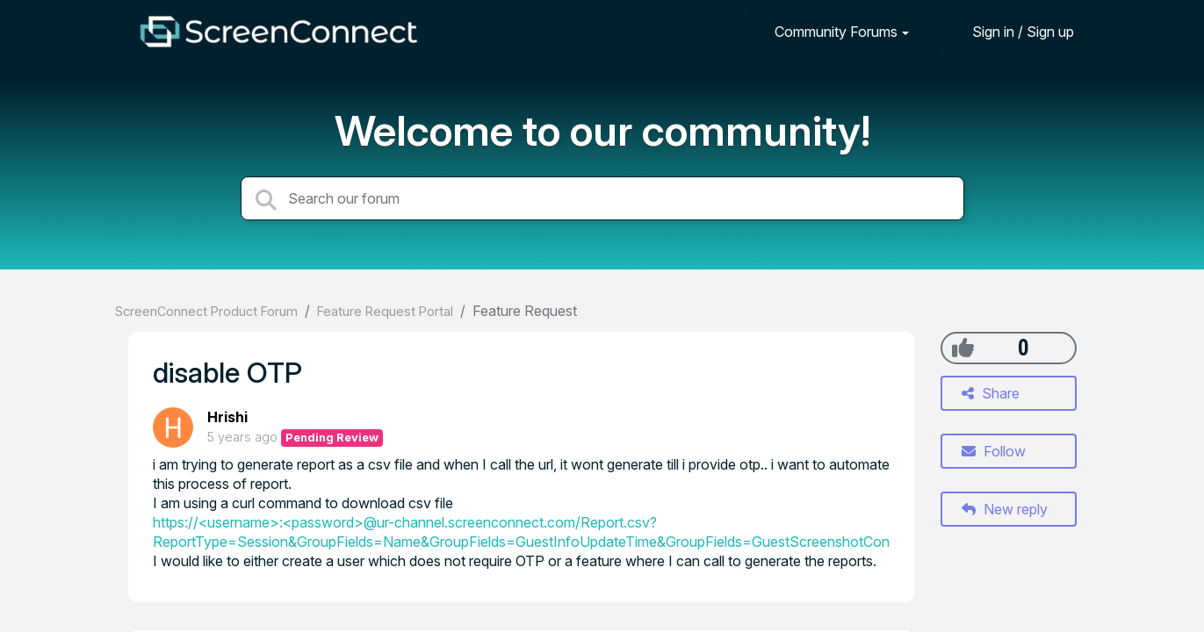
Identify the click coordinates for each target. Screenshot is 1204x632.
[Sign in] (1010, 31)
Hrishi (227, 417)
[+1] (963, 347)
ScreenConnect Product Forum (206, 311)
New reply (1005, 509)
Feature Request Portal (385, 311)
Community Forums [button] (836, 31)
